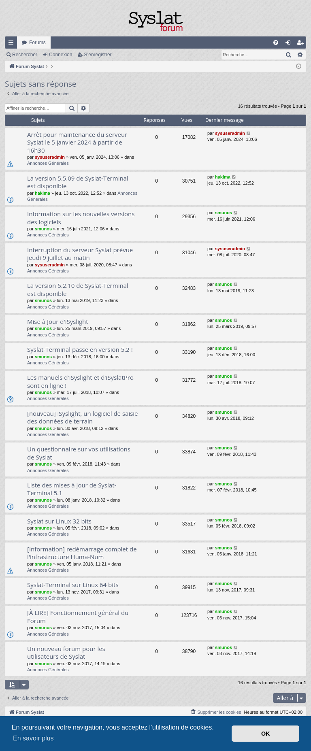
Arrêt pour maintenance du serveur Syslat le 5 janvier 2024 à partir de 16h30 (77, 142)
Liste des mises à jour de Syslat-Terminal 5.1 (71, 489)
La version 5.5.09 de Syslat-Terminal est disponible (77, 182)
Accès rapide (12, 44)
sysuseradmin (50, 157)
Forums (37, 42)
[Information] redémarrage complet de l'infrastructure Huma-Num (82, 553)
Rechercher (24, 54)
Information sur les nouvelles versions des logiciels (80, 218)
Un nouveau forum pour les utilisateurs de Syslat (66, 652)
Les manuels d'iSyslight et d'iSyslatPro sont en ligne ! (80, 381)
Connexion (60, 54)
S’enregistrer (98, 54)
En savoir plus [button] (33, 738)
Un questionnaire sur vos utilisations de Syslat (78, 453)
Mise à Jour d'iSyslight (57, 321)
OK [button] (265, 733)
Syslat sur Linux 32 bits (59, 521)
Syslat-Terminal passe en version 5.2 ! (80, 349)
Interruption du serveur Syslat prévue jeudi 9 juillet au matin (80, 254)
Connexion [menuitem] (289, 44)
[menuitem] (276, 42)
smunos (43, 228)
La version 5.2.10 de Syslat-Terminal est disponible (77, 289)
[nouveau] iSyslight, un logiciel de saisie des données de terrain (82, 417)
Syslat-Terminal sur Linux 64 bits (73, 585)
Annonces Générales (48, 163)
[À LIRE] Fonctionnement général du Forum (77, 616)
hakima (42, 193)
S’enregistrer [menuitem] (302, 44)
